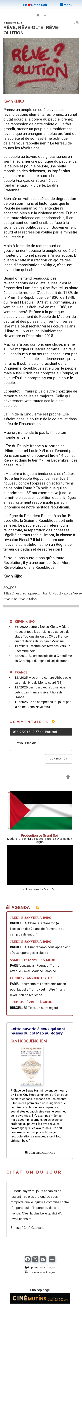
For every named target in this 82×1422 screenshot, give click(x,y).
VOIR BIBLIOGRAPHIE (40, 1152)
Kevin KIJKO (22, 621)
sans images (47, 1267)
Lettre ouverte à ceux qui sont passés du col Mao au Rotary (38, 1030)
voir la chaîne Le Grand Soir (40, 889)
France (19, 672)
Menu (66, 5)
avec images (47, 1272)
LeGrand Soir (35, 5)
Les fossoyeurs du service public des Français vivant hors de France (39, 692)
